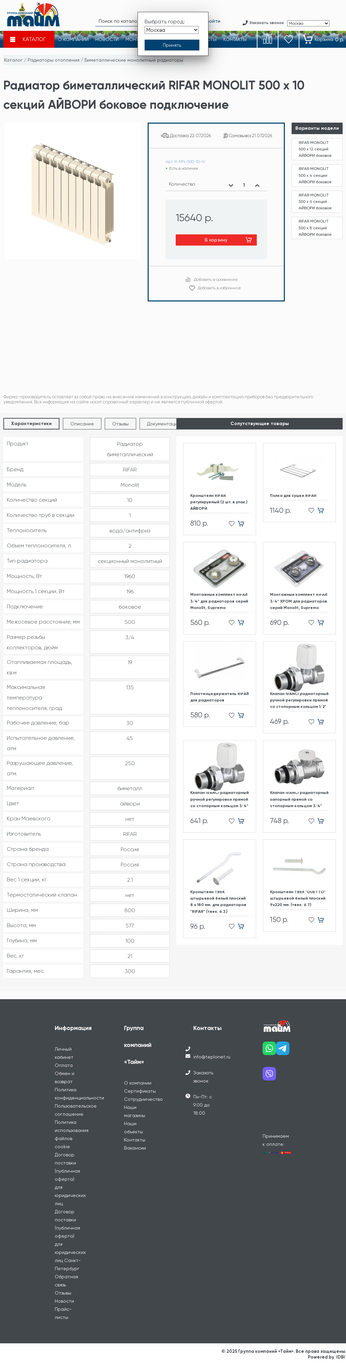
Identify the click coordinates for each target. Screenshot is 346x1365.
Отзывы (120, 423)
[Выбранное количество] (244, 185)
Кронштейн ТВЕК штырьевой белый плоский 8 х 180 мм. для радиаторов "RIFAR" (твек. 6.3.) (218, 901)
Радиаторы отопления (53, 60)
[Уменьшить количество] (231, 185)
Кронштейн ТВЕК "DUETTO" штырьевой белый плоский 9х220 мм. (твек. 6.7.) (298, 898)
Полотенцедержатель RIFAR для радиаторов (219, 696)
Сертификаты (140, 1091)
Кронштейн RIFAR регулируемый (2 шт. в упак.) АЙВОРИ (218, 502)
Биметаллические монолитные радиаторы (133, 60)
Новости (64, 1301)
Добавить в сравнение (216, 279)
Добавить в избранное (219, 288)
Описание (82, 423)
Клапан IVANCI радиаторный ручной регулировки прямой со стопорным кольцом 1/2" (299, 700)
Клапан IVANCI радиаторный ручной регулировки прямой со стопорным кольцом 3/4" (219, 799)
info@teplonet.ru (211, 1056)
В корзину (216, 240)
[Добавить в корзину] (243, 523)
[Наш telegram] (283, 1051)
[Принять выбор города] (172, 45)
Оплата (64, 1065)
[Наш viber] (269, 1076)
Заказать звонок (203, 1077)
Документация (163, 423)
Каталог (13, 60)
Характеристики (31, 423)
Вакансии (135, 1148)
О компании (137, 1083)
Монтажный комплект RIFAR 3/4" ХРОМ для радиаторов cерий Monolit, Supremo (298, 601)
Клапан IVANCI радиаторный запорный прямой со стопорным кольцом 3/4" (299, 799)
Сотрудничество (143, 1099)
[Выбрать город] (172, 30)
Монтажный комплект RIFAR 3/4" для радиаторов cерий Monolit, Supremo (219, 601)
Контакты (134, 1139)
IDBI (340, 1357)
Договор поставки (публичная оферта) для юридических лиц (70, 1179)
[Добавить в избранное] (229, 523)
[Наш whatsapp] (269, 1051)
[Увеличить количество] (257, 185)
